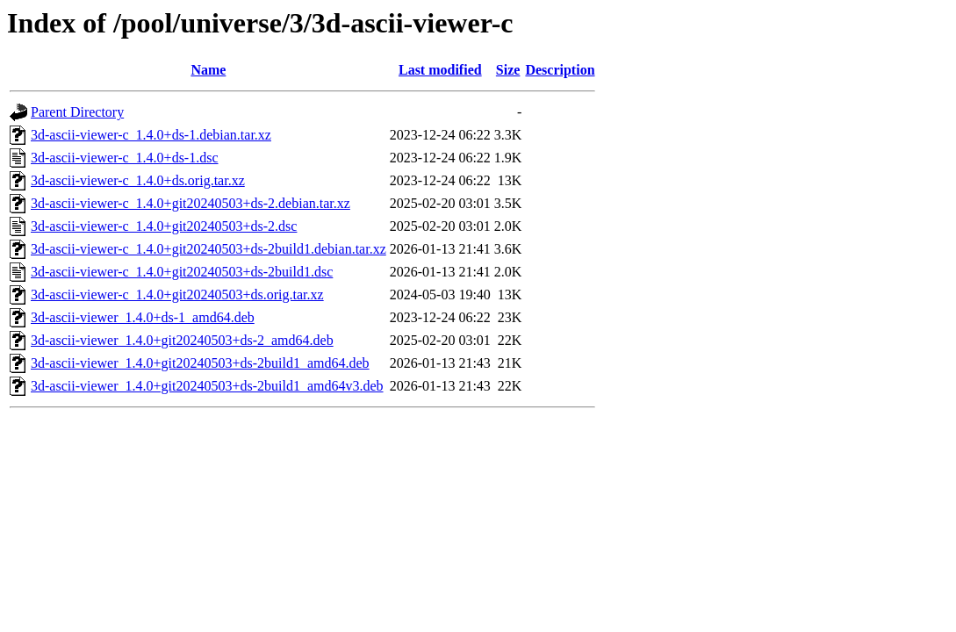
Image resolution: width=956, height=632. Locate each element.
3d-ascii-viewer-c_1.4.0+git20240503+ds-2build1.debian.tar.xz (208, 248)
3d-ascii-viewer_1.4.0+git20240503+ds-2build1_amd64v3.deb (207, 385)
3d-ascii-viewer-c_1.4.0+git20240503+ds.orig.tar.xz (177, 294)
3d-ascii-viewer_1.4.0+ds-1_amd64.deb (143, 317)
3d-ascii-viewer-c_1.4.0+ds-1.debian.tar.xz (151, 134)
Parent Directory (77, 111)
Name (208, 69)
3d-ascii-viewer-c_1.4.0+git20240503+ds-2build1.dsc (182, 271)
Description (559, 69)
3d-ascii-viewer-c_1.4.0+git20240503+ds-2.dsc (164, 226)
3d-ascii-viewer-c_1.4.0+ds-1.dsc (125, 157)
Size (508, 69)
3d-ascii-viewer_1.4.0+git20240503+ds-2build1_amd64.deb (200, 363)
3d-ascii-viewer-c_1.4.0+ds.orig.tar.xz (138, 180)
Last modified (440, 69)
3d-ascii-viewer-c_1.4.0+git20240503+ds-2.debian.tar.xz (190, 203)
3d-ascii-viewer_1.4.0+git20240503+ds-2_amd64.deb (182, 340)
